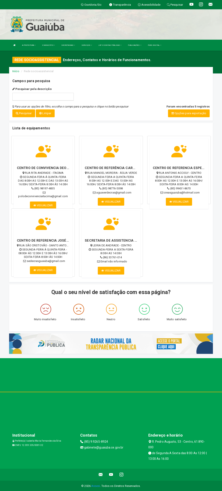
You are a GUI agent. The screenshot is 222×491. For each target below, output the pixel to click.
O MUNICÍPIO (48, 45)
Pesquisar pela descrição (32, 89)
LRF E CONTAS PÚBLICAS (109, 45)
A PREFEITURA (29, 45)
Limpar (45, 113)
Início (15, 71)
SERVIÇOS (87, 45)
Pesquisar (24, 113)
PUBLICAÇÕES (134, 45)
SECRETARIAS (68, 45)
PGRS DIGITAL (154, 45)
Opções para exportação (188, 113)
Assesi (95, 485)
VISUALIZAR (43, 204)
